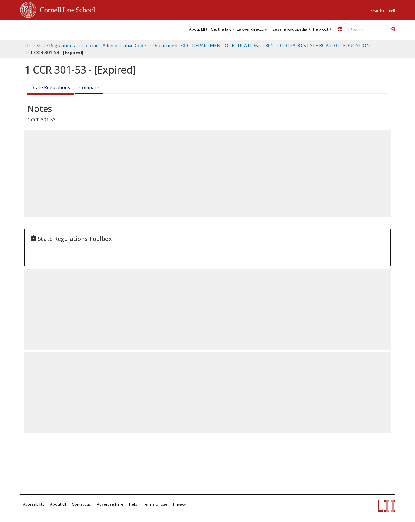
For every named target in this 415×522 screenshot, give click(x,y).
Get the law (221, 29)
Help (133, 504)
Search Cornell (383, 10)
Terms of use (155, 504)
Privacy (179, 504)
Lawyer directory (252, 29)
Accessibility (33, 504)
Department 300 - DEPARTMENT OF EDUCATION (205, 45)
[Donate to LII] (340, 29)
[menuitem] (197, 29)
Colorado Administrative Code (114, 45)
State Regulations (56, 45)
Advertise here (110, 504)
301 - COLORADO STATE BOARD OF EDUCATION (317, 45)
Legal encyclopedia (290, 29)
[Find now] (393, 29)
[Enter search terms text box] (368, 29)
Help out (320, 29)
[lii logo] (85, 29)
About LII (197, 29)
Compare (89, 87)
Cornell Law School (65, 9)
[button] (393, 29)
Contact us (81, 504)
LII (27, 45)
